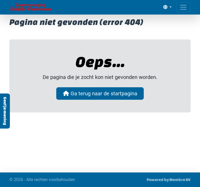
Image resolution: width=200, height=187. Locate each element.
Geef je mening (5, 111)
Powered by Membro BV (169, 179)
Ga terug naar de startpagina (100, 93)
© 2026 (42, 180)
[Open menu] (183, 7)
